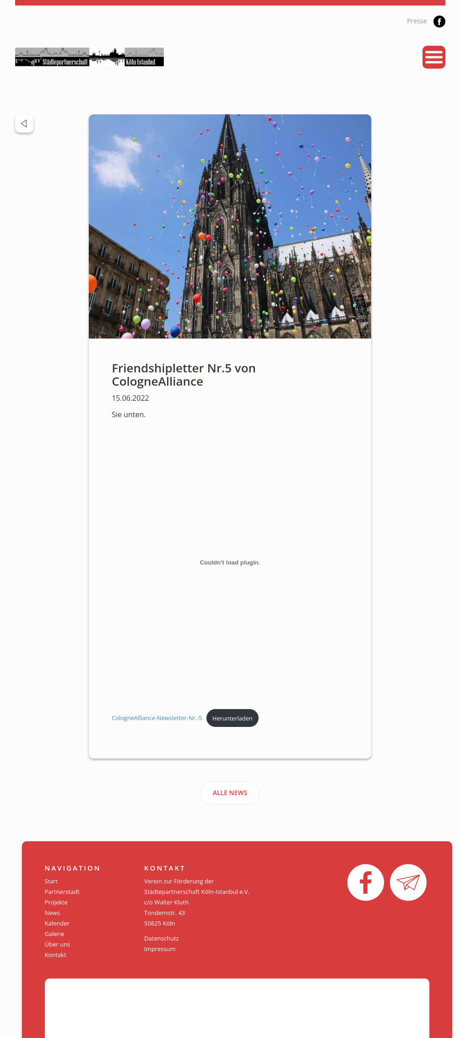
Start (51, 881)
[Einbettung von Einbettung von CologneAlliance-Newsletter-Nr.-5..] (230, 562)
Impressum (160, 949)
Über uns (57, 944)
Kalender (57, 923)
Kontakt (55, 955)
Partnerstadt (62, 891)
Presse (417, 20)
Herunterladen (232, 718)
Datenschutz (161, 938)
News (52, 913)
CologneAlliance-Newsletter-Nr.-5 (157, 718)
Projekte (56, 902)
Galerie (55, 934)
